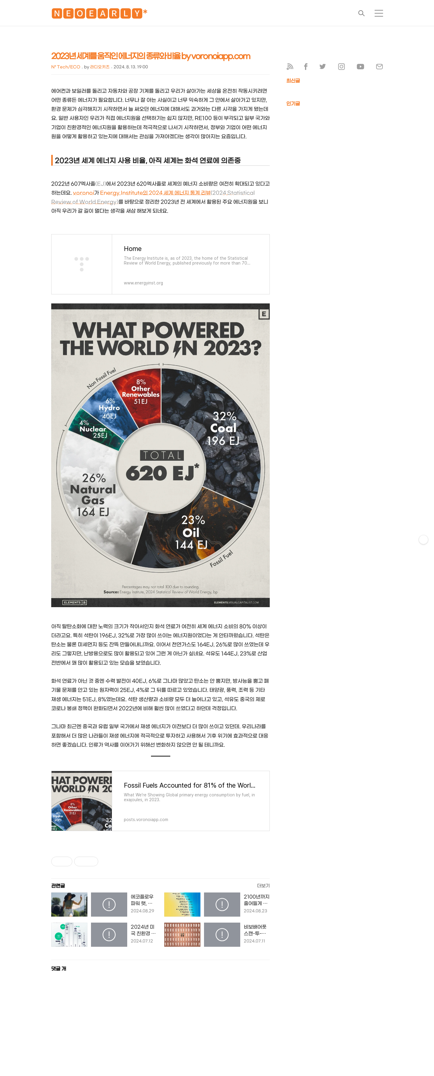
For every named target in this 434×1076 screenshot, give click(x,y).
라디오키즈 (100, 67)
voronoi (83, 193)
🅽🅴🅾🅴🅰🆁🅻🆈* (99, 15)
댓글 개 (58, 969)
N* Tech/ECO (65, 67)
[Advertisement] (181, 1032)
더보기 (263, 886)
